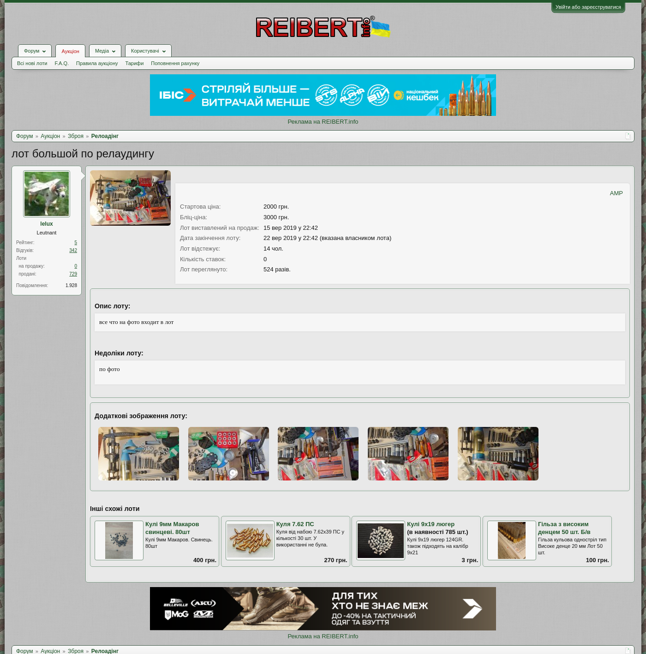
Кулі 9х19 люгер (431, 524)
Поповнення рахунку (175, 63)
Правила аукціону (97, 63)
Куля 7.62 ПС (295, 524)
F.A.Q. (61, 63)
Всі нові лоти (32, 63)
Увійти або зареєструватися (588, 7)
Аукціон (70, 51)
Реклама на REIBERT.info (322, 121)
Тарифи (135, 63)
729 (73, 273)
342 (73, 250)
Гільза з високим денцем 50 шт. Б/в (564, 528)
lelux (46, 224)
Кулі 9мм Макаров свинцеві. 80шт (172, 528)
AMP (616, 193)
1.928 (71, 285)
